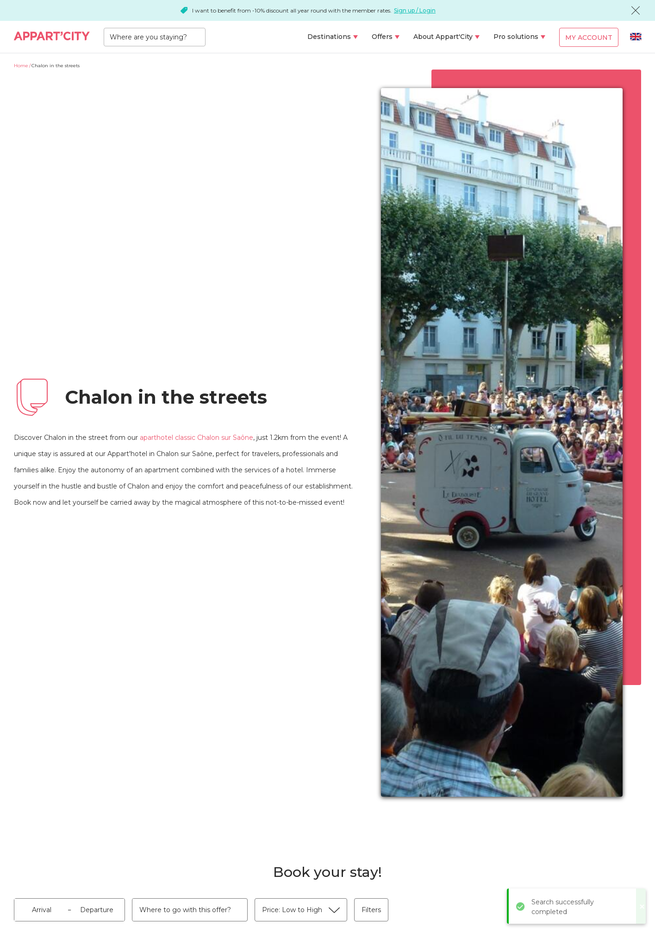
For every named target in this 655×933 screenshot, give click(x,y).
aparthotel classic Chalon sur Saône (196, 437)
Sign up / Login (415, 10)
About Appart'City (443, 36)
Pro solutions (515, 36)
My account (588, 37)
